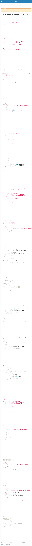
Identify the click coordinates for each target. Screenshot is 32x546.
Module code (6, 4)
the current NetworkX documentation (13, 11)
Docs (2, 4)
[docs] (29, 38)
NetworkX (16, 1)
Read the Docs (12, 544)
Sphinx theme (3, 544)
